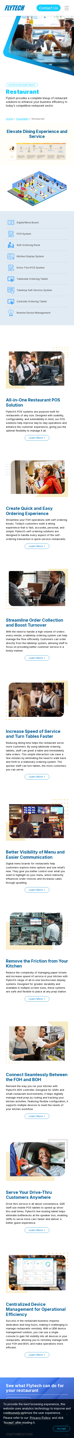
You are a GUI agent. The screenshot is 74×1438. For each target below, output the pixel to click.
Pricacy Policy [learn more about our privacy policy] (40, 1418)
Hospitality (22, 118)
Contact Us (48, 8)
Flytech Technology (14, 8)
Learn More (36, 437)
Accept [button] (61, 1428)
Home (9, 118)
